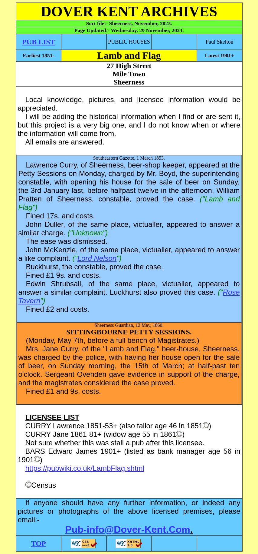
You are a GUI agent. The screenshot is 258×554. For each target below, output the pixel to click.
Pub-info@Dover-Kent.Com (127, 529)
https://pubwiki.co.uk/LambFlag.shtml (85, 468)
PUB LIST (38, 42)
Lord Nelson (96, 258)
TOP (38, 543)
